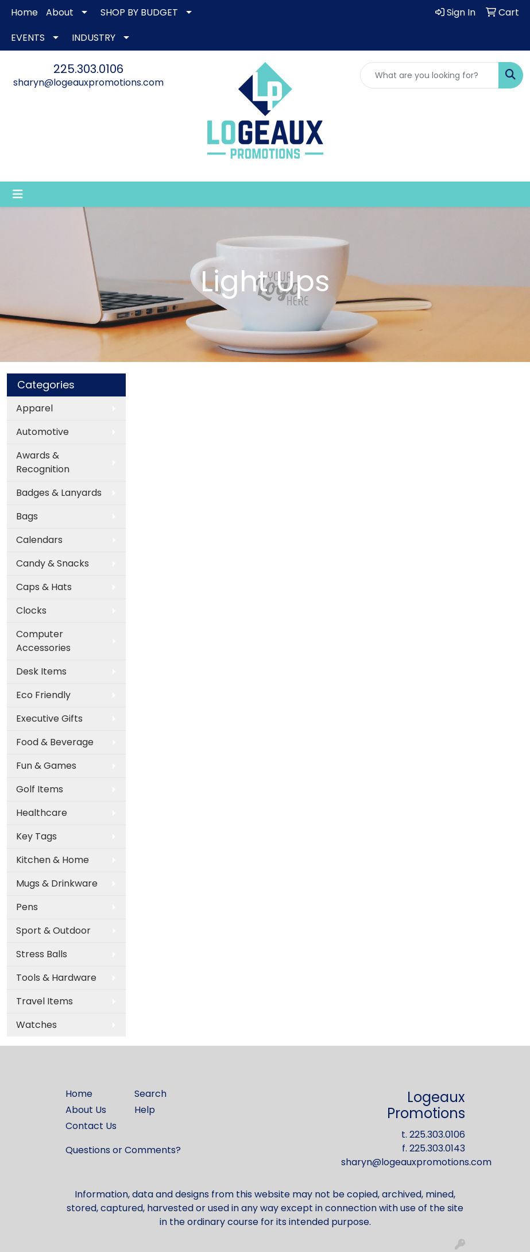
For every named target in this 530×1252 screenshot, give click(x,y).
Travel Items (44, 1001)
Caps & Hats (44, 587)
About (59, 12)
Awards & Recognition (42, 462)
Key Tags (36, 836)
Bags (27, 516)
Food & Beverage (55, 742)
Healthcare (41, 812)
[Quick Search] (429, 75)
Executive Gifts (49, 718)
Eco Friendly (43, 695)
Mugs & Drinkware (57, 883)
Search (150, 1093)
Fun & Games (46, 765)
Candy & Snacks (52, 563)
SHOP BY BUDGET (139, 12)
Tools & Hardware (56, 977)
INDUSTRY (93, 37)
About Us (85, 1109)
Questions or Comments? (123, 1150)
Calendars (39, 539)
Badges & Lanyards (59, 492)
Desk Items (41, 671)
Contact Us (91, 1125)
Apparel (34, 408)
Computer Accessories (43, 640)
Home (24, 12)
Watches (36, 1024)
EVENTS (28, 37)
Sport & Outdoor (53, 930)
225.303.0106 (88, 69)
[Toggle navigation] (18, 194)
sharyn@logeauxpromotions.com (88, 82)
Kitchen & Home (52, 859)
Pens (27, 907)
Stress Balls (41, 954)
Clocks (31, 610)
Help (144, 1109)
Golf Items (39, 789)
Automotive (42, 431)
